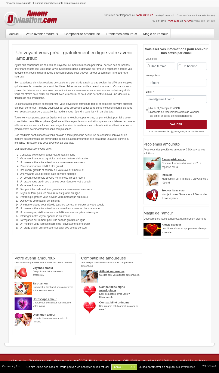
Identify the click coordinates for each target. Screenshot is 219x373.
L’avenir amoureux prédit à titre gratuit (41, 166)
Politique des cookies (175, 360)
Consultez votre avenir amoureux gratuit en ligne (47, 154)
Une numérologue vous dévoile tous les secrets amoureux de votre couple (62, 204)
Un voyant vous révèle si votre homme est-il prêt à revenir (53, 177)
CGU (177, 108)
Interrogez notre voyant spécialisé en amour (45, 216)
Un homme (189, 66)
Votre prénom (153, 75)
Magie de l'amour (155, 34)
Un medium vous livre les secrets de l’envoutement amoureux (55, 223)
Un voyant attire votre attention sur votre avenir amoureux (52, 162)
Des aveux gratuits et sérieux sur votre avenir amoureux (51, 170)
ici (172, 131)
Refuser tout (209, 366)
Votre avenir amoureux (42, 34)
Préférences (188, 367)
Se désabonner (198, 360)
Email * (150, 91)
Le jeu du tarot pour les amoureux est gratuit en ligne (50, 193)
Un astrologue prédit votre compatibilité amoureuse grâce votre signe (59, 212)
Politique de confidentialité (146, 360)
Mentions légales (17, 360)
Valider (176, 124)
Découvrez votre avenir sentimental (40, 200)
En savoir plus (11, 366)
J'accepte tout (124, 367)
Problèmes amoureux (121, 34)
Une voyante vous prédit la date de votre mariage (48, 173)
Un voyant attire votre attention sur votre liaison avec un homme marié (60, 208)
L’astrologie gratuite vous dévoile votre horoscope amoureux (54, 196)
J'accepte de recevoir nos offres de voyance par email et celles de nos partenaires (174, 114)
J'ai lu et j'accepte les (164, 108)
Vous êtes (151, 58)
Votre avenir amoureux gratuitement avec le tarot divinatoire (54, 158)
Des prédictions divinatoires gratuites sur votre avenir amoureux (56, 189)
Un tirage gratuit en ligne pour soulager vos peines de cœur (53, 227)
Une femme (158, 66)
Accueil (14, 34)
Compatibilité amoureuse (82, 34)
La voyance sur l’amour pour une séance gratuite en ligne (52, 220)
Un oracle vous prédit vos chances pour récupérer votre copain (55, 181)
